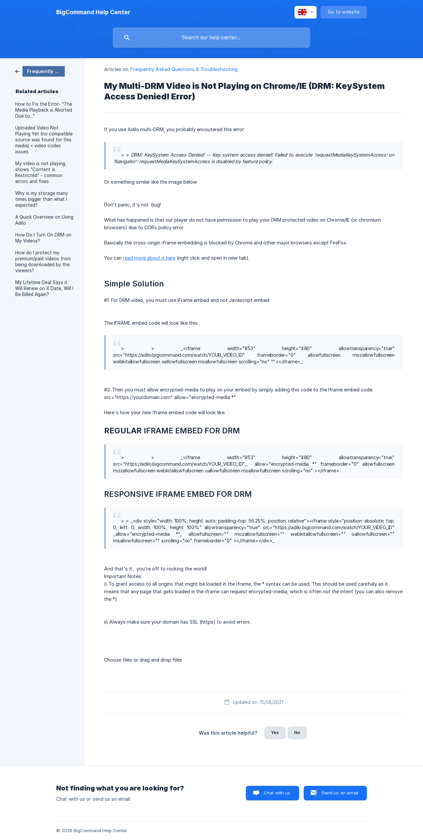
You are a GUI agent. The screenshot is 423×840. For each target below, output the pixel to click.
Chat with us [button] (277, 792)
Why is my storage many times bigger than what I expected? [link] (41, 199)
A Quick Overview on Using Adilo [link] (44, 220)
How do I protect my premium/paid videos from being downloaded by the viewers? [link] (43, 261)
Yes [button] (275, 732)
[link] (40, 71)
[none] (93, 12)
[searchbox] (211, 37)
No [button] (297, 732)
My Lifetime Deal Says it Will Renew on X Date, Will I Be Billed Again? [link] (44, 288)
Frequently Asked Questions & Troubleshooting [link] (184, 69)
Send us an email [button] (340, 792)
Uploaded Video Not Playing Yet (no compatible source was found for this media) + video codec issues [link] (44, 139)
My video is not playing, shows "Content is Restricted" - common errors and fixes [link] (40, 172)
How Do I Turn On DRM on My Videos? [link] (43, 237)
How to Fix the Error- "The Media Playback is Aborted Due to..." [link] (43, 110)
